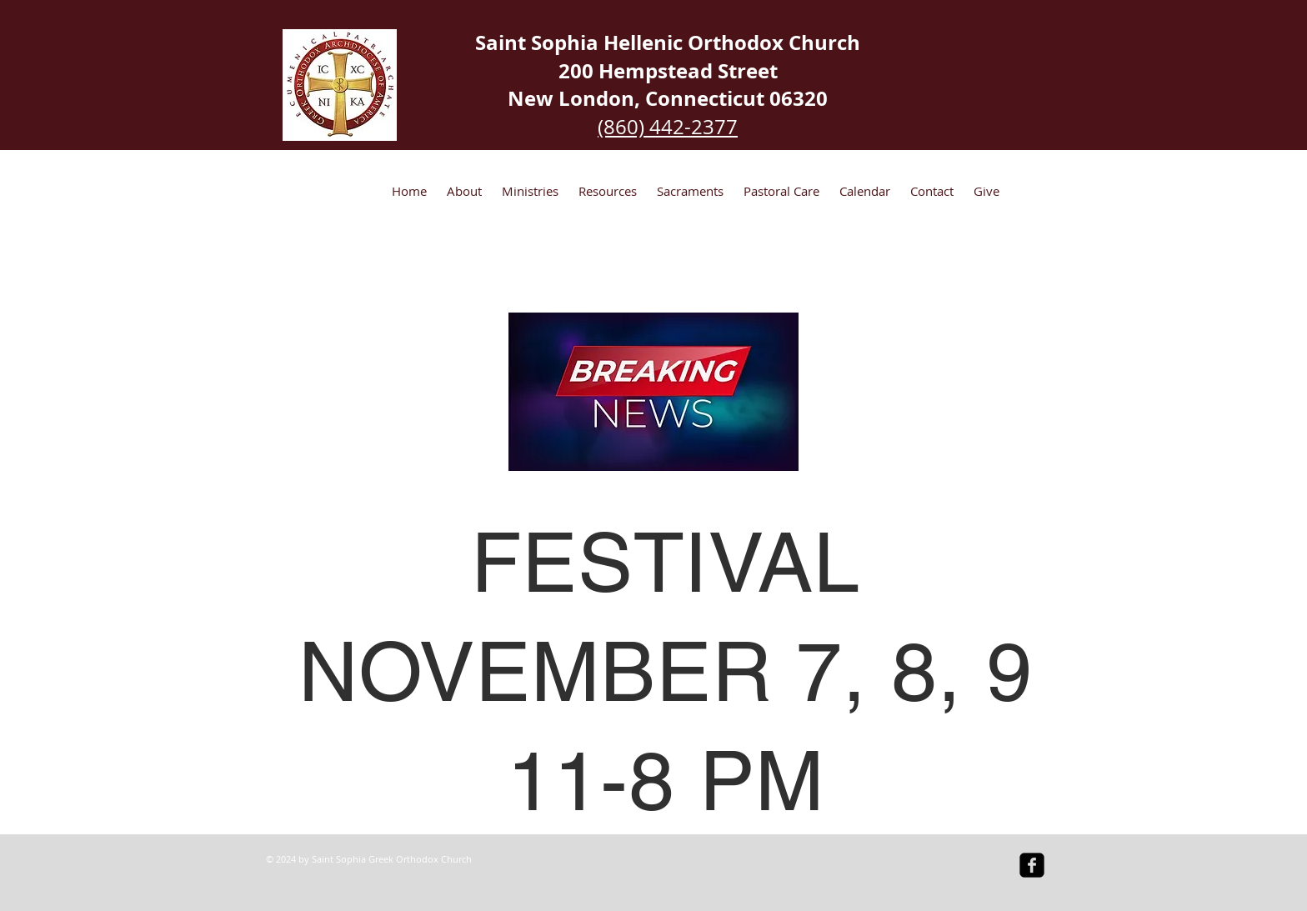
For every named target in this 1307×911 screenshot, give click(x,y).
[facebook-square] (1031, 865)
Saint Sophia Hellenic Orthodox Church (667, 42)
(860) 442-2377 (668, 126)
